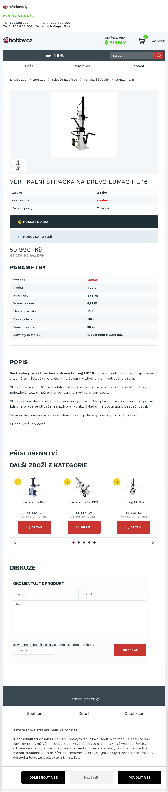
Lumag (92, 279)
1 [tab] (73, 542)
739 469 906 (60, 22)
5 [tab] (94, 542)
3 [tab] (84, 542)
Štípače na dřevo (64, 79)
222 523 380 (19, 22)
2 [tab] (79, 542)
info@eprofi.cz (58, 26)
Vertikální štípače (96, 79)
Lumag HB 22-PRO (84, 502)
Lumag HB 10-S (34, 502)
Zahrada (39, 79)
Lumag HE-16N (133, 502)
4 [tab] (89, 542)
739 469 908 (22, 26)
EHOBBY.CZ (18, 79)
